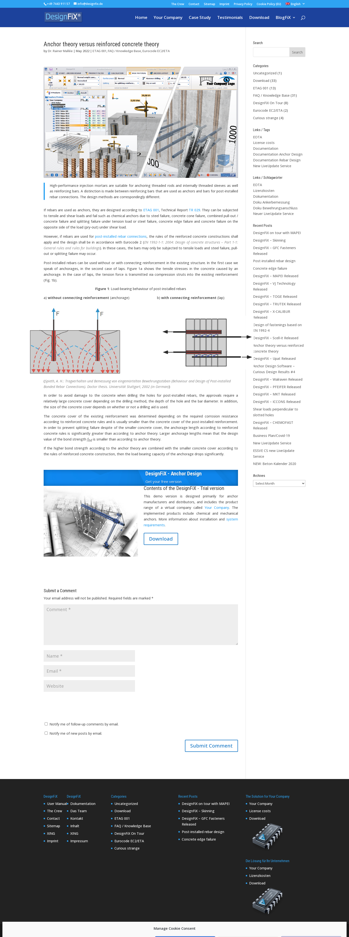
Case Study (200, 18)
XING (51, 833)
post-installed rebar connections (121, 236)
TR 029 (194, 210)
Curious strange (265, 118)
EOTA (257, 137)
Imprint (225, 4)
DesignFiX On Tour (268, 103)
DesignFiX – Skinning (269, 240)
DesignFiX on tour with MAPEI (277, 232)
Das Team (78, 811)
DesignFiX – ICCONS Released (277, 401)
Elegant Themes (78, 930)
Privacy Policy (243, 4)
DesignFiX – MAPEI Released (275, 276)
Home (141, 18)
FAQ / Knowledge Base (124, 51)
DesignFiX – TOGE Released (275, 296)
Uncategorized (265, 73)
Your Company (168, 18)
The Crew (177, 4)
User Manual (57, 803)
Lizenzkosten (263, 190)
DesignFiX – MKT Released (274, 394)
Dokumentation (265, 196)
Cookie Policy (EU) (269, 4)
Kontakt (76, 818)
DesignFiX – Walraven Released (277, 379)
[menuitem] (295, 5)
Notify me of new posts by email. (75, 733)
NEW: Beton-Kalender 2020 (274, 463)
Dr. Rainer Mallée (60, 51)
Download (259, 18)
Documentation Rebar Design (277, 160)
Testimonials (230, 18)
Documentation (265, 148)
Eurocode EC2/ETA (156, 51)
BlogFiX (283, 18)
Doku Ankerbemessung (271, 202)
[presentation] (80, 707)
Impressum (79, 841)
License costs (264, 142)
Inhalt (74, 826)
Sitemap (209, 4)
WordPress (126, 930)
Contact (194, 4)
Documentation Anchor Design (277, 154)
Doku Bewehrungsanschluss (275, 208)
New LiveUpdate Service (272, 166)
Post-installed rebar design (274, 261)
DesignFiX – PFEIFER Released (277, 387)
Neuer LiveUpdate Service (273, 213)
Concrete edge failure (270, 268)
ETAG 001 (99, 51)
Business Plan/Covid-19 (271, 435)
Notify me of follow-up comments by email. (84, 724)
